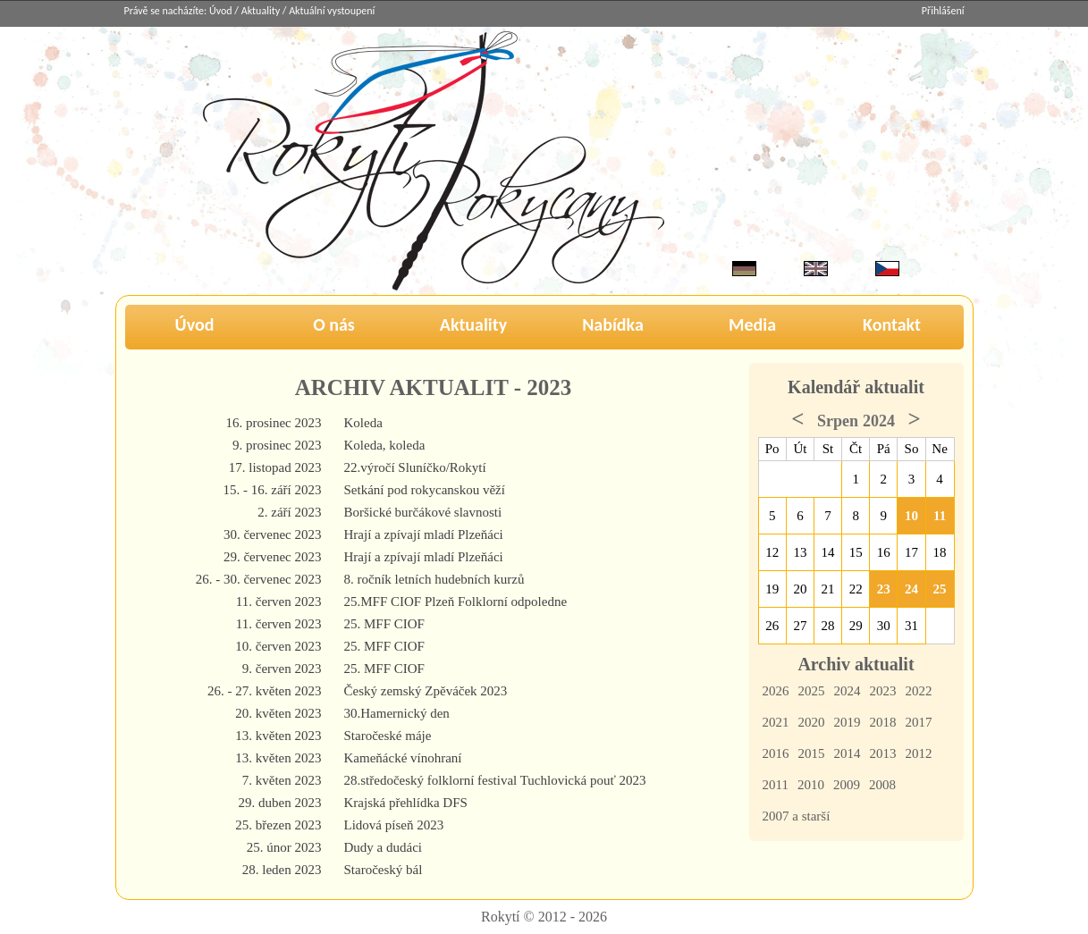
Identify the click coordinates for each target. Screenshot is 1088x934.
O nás (334, 324)
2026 (776, 691)
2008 (882, 785)
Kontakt (892, 324)
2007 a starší (797, 816)
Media (752, 324)
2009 (846, 785)
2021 (776, 722)
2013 (883, 753)
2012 (919, 753)
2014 (847, 753)
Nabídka (613, 324)
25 (940, 589)
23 (883, 589)
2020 (811, 722)
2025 (811, 691)
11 (939, 516)
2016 (776, 753)
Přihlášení (943, 10)
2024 (847, 691)
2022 (919, 691)
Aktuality (260, 10)
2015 (811, 753)
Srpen (837, 421)
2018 (883, 722)
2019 (847, 722)
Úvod (220, 10)
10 (911, 516)
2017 (919, 722)
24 (911, 589)
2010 (810, 785)
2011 (776, 785)
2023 (883, 691)
